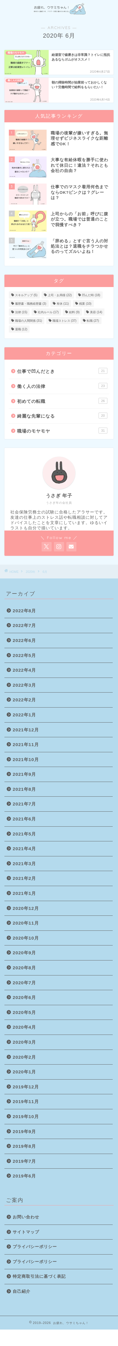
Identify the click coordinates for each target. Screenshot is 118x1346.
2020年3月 (24, 1042)
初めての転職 (62, 401)
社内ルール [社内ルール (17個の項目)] (48, 312)
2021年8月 (24, 789)
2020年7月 (24, 982)
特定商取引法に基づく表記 (39, 1276)
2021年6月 (24, 818)
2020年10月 (26, 937)
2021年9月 (24, 774)
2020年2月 (24, 1057)
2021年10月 (26, 759)
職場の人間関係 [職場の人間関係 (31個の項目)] (28, 320)
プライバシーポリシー (35, 1247)
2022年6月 (24, 640)
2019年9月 (24, 1131)
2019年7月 (24, 1161)
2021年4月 (24, 848)
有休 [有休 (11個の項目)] (63, 303)
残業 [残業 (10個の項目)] (85, 303)
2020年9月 (24, 952)
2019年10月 (26, 1116)
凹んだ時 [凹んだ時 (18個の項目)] (91, 295)
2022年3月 (24, 685)
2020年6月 (24, 997)
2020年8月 (24, 967)
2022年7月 (24, 625)
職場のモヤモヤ (62, 430)
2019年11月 (26, 1101)
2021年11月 (26, 744)
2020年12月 (26, 908)
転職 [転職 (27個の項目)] (93, 320)
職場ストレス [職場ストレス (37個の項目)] (64, 320)
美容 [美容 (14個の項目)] (96, 312)
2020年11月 (26, 922)
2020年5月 (24, 1012)
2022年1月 (24, 714)
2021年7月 (24, 803)
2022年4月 (24, 670)
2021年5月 (24, 833)
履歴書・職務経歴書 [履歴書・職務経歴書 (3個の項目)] (30, 303)
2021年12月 (26, 729)
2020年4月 (24, 1027)
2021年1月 (24, 893)
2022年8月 (24, 610)
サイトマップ (26, 1232)
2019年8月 (24, 1146)
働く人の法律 (62, 386)
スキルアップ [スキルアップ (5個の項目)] (26, 295)
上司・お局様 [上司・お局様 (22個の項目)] (60, 295)
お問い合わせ (26, 1217)
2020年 (30, 571)
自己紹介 (21, 1291)
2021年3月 (24, 863)
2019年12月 (26, 1086)
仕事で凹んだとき (62, 371)
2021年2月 (24, 878)
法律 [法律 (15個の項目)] (21, 312)
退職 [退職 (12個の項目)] (21, 329)
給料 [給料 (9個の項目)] (74, 312)
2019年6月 (24, 1175)
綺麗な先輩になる (62, 415)
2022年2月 (24, 699)
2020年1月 (24, 1071)
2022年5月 (24, 655)
